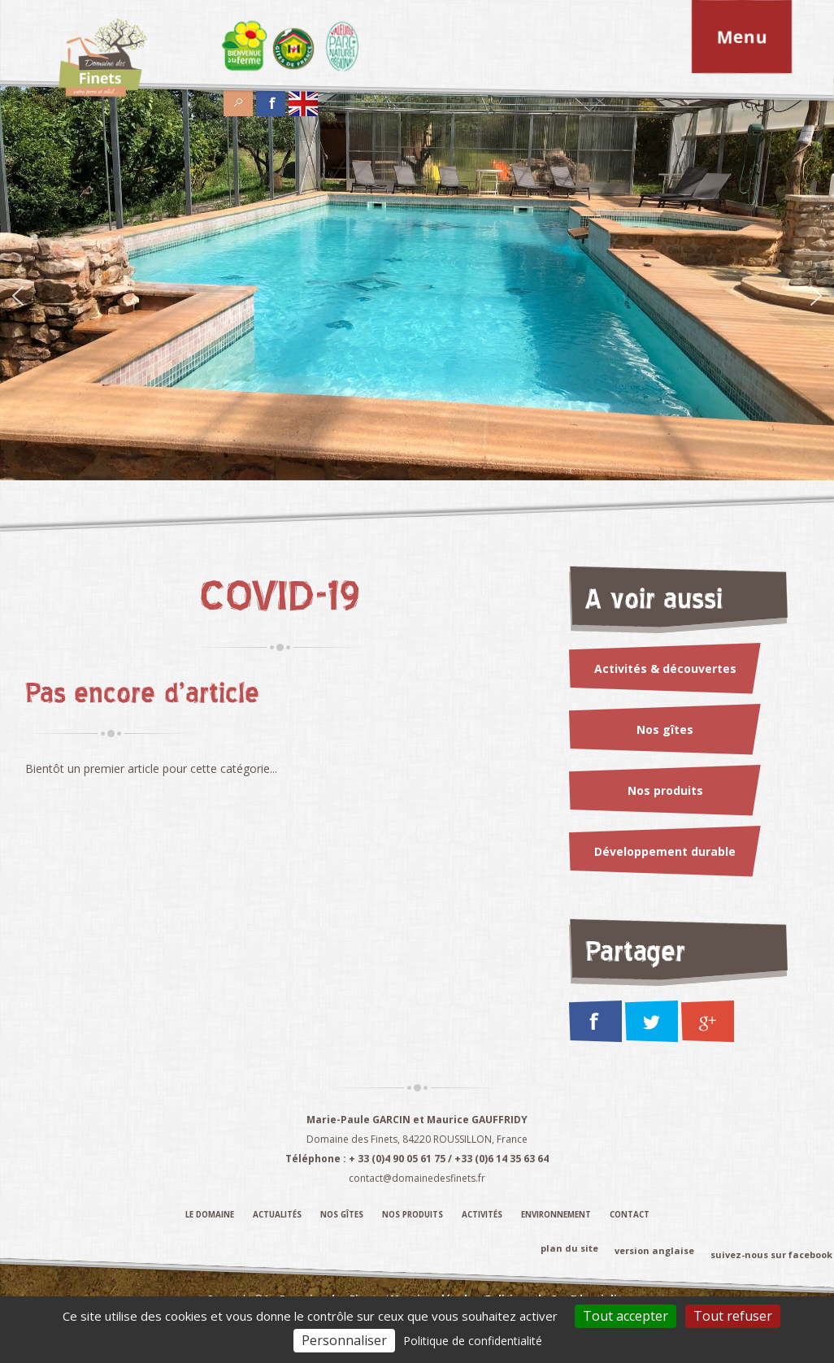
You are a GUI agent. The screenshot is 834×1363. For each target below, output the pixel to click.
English (303, 98)
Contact (629, 1214)
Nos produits (665, 790)
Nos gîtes (664, 729)
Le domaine (209, 1214)
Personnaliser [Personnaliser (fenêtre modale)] (344, 1340)
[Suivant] (816, 297)
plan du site (569, 1247)
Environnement (556, 1214)
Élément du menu (244, 46)
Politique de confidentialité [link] (472, 1340)
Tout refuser (732, 1316)
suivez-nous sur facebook (771, 1254)
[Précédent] (18, 297)
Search (238, 98)
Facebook (270, 98)
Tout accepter (625, 1316)
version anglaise (654, 1250)
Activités (482, 1214)
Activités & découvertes (665, 668)
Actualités (277, 1214)
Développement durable (665, 851)
